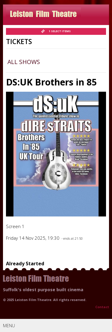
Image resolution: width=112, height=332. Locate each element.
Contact (102, 307)
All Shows (23, 62)
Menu (57, 325)
